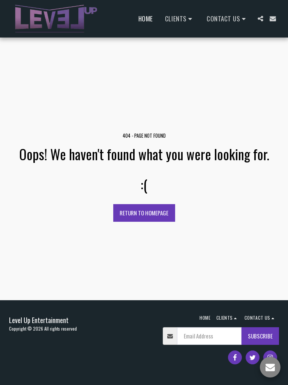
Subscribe (260, 336)
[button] (179, 18)
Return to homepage (144, 213)
